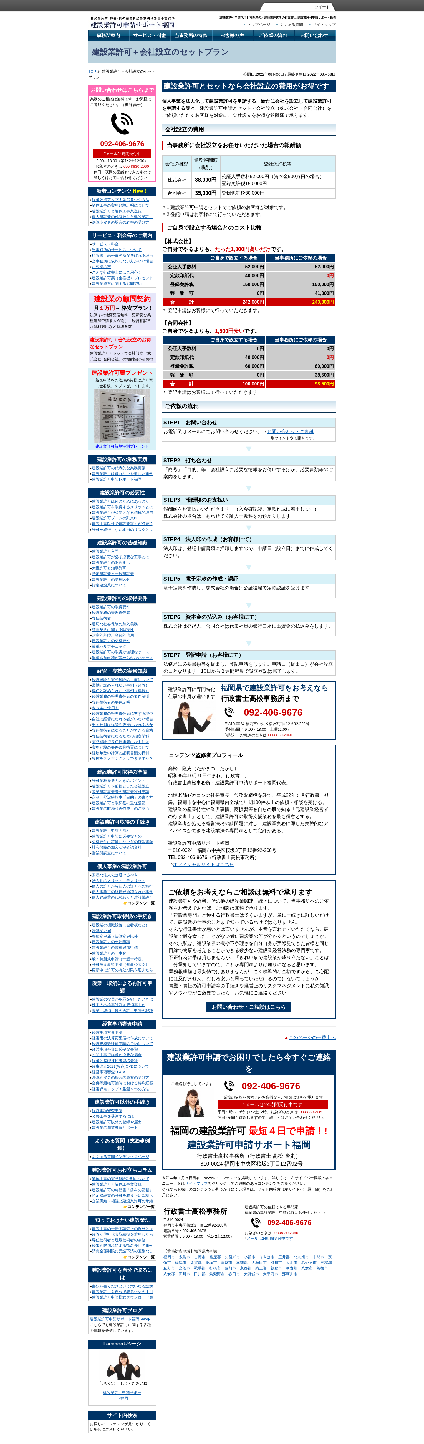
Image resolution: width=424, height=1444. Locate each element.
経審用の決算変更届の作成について (122, 1038)
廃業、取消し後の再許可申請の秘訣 (122, 1010)
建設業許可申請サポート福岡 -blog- (120, 1319)
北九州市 (301, 1257)
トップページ (258, 24)
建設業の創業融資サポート (115, 1127)
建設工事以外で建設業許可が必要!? (122, 523)
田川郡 (200, 1274)
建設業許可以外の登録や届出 (117, 1122)
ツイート (322, 7)
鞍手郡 (200, 1268)
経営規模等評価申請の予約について (122, 1043)
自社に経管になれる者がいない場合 (122, 719)
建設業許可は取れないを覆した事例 (122, 473)
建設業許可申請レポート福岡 (117, 479)
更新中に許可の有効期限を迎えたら (122, 970)
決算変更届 (101, 930)
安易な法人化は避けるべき (115, 875)
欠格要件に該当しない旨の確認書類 (122, 842)
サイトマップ (324, 24)
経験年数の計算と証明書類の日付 (120, 753)
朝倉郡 (291, 1268)
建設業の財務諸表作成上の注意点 (120, 808)
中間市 (318, 1257)
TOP (92, 71)
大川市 (291, 1262)
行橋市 (215, 1268)
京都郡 (245, 1268)
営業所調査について (109, 853)
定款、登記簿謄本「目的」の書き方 (122, 797)
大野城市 (251, 1274)
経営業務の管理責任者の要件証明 (120, 696)
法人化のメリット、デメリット (118, 880)
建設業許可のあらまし (111, 562)
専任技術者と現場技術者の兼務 (118, 1240)
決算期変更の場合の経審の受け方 (120, 222)
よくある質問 (291, 24)
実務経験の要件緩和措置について (120, 747)
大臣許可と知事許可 (109, 568)
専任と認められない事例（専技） (120, 691)
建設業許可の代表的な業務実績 (118, 468)
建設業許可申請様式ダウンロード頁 (122, 1297)
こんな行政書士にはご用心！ (117, 272)
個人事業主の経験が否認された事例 (122, 892)
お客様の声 (101, 267)
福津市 (180, 1262)
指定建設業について (109, 585)
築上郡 (261, 1268)
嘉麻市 (226, 1262)
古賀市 (200, 1257)
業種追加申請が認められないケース (122, 658)
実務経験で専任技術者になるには (120, 742)
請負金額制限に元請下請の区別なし (122, 1251)
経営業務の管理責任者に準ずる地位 (122, 713)
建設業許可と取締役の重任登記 (118, 803)
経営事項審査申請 (107, 1032)
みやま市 (309, 1262)
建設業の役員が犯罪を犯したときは (122, 999)
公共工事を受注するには (113, 1116)
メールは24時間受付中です (270, 1238)
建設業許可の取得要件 (111, 607)
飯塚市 (211, 1262)
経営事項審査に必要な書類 (115, 1049)
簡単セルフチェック (109, 646)
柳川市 (276, 1262)
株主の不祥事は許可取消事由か (118, 1005)
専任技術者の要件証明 (111, 702)
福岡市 (169, 1257)
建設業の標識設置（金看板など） (120, 925)
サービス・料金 (105, 244)
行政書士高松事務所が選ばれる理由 (122, 255)
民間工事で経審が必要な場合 (117, 1055)
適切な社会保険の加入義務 (115, 624)
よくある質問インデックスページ (120, 1156)
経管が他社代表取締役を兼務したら (122, 1234)
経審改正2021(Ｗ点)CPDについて (120, 1066)
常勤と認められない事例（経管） (120, 685)
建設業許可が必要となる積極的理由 (122, 512)
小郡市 (249, 1257)
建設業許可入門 (105, 551)
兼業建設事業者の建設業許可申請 (120, 792)
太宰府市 (270, 1274)
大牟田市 (259, 1262)
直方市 (169, 1268)
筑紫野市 (217, 1274)
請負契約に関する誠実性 (113, 629)
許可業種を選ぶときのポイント (118, 780)
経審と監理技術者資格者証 (115, 1061)
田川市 (184, 1274)
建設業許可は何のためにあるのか (120, 501)
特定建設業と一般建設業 (113, 573)
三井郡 (284, 1257)
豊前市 (230, 1268)
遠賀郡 (196, 1262)
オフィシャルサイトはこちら (203, 864)
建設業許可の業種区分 (111, 579)
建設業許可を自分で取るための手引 (122, 1292)
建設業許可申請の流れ (111, 830)
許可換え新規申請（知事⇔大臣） (120, 964)
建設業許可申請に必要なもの (117, 836)
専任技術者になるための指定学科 (120, 736)
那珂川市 (289, 1274)
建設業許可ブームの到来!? (114, 518)
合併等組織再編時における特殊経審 (122, 1083)
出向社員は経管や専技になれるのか (122, 724)
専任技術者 (101, 618)
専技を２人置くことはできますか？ (122, 758)
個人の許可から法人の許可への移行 (122, 886)
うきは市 (266, 1257)
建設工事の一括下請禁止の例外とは (122, 1229)
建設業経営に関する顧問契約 (117, 283)
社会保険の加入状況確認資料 (117, 847)
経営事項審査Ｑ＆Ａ (109, 1072)
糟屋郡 (215, 1257)
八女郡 (169, 1274)
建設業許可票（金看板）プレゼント (122, 278)
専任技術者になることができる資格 (122, 730)
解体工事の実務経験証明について (120, 205)
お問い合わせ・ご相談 (290, 431)
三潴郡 (326, 1262)
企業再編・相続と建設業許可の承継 (122, 1201)
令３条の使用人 (105, 708)
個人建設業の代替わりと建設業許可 (122, 217)
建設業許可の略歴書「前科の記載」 (122, 1190)
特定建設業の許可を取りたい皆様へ (122, 1195)
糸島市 (184, 1257)
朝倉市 (276, 1268)
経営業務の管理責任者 (111, 612)
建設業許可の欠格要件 (111, 641)
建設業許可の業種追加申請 (115, 947)
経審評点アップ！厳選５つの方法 (120, 199)
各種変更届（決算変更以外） (117, 936)
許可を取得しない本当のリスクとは (122, 529)
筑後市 (322, 1268)
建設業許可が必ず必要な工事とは (120, 557)
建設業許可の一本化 (109, 953)
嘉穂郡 (242, 1262)
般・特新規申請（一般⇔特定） (118, 959)
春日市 (234, 1274)
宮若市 (184, 1268)
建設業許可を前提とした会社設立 (120, 786)
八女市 (307, 1268)
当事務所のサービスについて (117, 249)
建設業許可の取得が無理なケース (120, 652)
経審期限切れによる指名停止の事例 (122, 1245)
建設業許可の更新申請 (111, 942)
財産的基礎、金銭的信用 (113, 635)
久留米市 (232, 1257)
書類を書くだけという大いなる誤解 (122, 1286)
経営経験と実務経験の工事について (122, 679)
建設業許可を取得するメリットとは (122, 507)
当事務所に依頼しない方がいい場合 (122, 261)
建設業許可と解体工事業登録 (117, 211)
